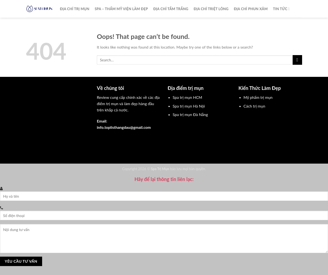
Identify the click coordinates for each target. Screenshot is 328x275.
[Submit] (297, 60)
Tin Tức (281, 9)
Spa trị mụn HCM (187, 97)
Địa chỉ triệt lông (211, 9)
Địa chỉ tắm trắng (170, 9)
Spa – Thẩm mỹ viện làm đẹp (121, 9)
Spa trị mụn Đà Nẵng (190, 114)
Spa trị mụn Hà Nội (189, 106)
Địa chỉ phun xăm (251, 9)
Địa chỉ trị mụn (75, 9)
